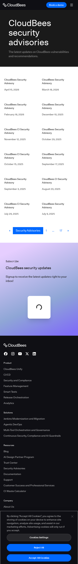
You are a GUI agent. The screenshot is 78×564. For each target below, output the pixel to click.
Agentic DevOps (13, 424)
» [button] (68, 230)
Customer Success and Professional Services (29, 485)
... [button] (53, 230)
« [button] (9, 230)
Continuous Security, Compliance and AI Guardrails (32, 435)
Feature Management (16, 386)
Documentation (12, 474)
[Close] (72, 521)
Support (8, 479)
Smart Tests (10, 391)
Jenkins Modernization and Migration (24, 418)
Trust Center (10, 462)
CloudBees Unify (13, 369)
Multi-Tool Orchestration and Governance (27, 430)
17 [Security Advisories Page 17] (61, 230)
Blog (6, 451)
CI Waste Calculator (15, 491)
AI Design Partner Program (19, 457)
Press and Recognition (16, 512)
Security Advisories (28, 230)
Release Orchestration (16, 397)
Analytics (9, 403)
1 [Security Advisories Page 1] (46, 230)
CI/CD (7, 374)
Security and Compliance (18, 380)
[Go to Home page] (14, 5)
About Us (9, 506)
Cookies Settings (39, 542)
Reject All (39, 552)
